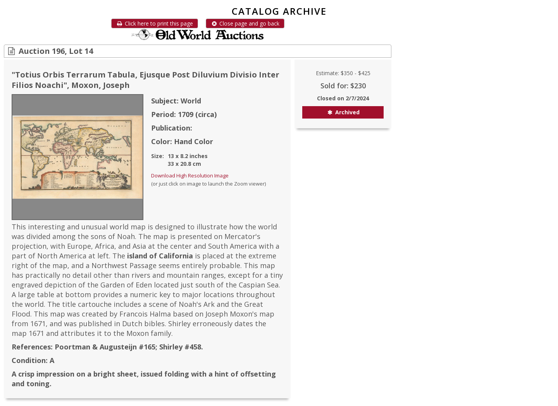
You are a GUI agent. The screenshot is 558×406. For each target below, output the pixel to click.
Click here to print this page (154, 23)
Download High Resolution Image (190, 175)
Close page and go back (245, 23)
